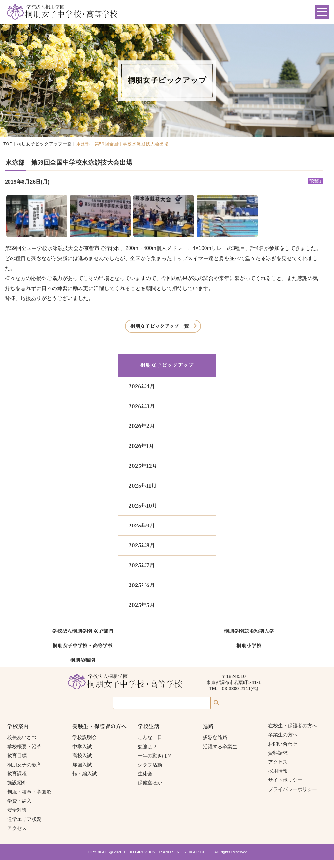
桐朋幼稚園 (82, 659)
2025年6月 (142, 585)
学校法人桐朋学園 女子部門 (82, 630)
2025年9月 (142, 525)
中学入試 (82, 746)
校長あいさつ (22, 737)
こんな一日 (150, 737)
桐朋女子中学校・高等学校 (83, 645)
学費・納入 (19, 801)
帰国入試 (82, 764)
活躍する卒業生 (220, 746)
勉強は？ (147, 746)
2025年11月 (142, 485)
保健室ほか (150, 782)
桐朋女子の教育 (24, 764)
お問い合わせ (282, 744)
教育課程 (17, 773)
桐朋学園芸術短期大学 (249, 630)
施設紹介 (17, 782)
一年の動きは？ (155, 755)
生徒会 (145, 773)
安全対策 (17, 810)
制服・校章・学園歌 (29, 791)
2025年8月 (142, 545)
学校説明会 (84, 737)
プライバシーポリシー (292, 789)
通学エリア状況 (24, 819)
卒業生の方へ (282, 734)
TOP (8, 143)
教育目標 (17, 755)
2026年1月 (141, 446)
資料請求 (278, 753)
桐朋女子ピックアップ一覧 (44, 143)
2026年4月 (142, 386)
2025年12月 (143, 465)
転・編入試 (84, 773)
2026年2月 (142, 426)
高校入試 (82, 755)
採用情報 (278, 771)
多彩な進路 (215, 737)
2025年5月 (142, 605)
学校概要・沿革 (24, 746)
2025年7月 (142, 565)
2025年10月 (143, 505)
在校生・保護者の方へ (292, 725)
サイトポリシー (285, 780)
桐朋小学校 (249, 645)
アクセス (17, 828)
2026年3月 (142, 406)
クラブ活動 (150, 764)
